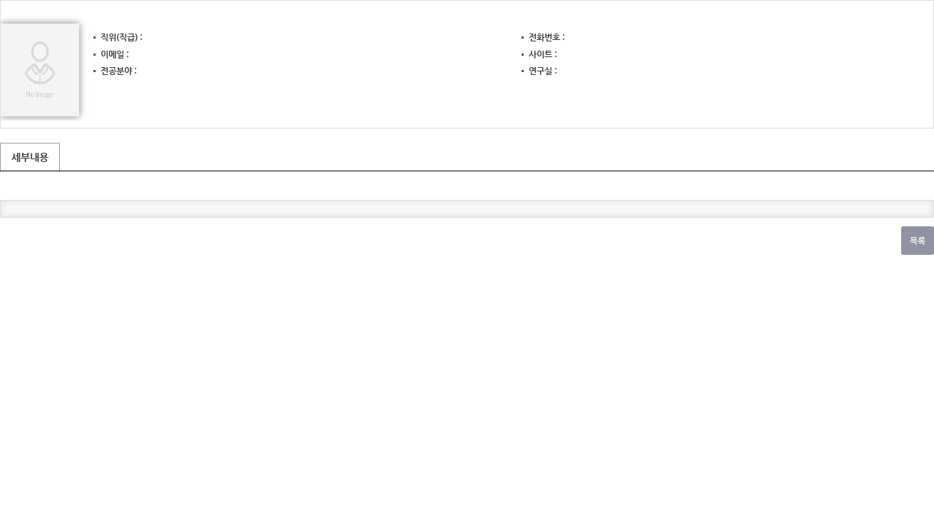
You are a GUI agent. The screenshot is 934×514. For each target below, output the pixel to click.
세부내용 (30, 157)
